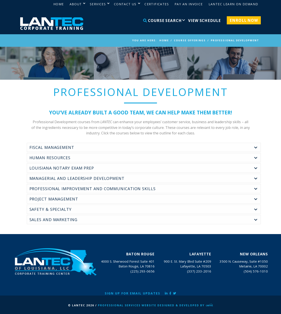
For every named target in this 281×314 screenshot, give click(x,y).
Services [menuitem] (98, 4)
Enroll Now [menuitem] (244, 20)
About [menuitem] (76, 4)
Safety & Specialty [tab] (50, 209)
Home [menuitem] (58, 4)
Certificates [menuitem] (156, 4)
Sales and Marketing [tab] (53, 219)
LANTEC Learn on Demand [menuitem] (233, 4)
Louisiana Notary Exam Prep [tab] (61, 168)
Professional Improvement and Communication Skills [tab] (92, 188)
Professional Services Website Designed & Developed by (155, 305)
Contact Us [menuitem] (125, 4)
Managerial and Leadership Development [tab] (76, 178)
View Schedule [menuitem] (204, 20)
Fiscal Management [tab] (51, 147)
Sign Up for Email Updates (132, 293)
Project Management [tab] (53, 199)
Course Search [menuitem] (162, 20)
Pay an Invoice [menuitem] (189, 4)
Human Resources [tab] (50, 157)
